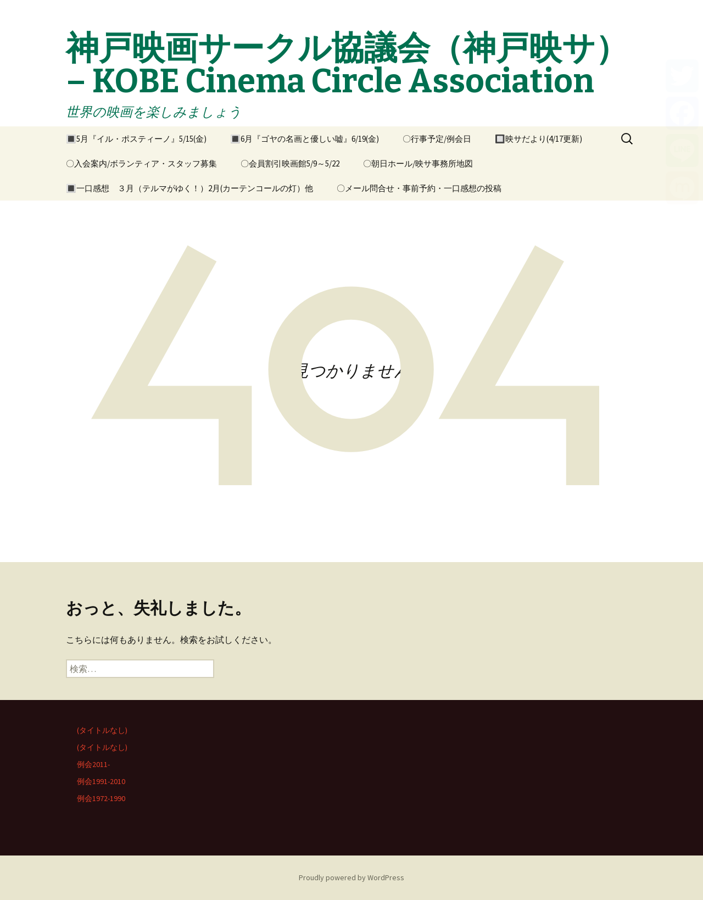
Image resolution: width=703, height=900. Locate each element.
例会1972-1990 (101, 798)
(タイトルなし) (102, 730)
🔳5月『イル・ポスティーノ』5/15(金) (136, 139)
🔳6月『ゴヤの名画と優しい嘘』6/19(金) (304, 139)
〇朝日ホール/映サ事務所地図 (418, 163)
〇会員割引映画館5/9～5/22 (290, 163)
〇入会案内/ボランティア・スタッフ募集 (141, 163)
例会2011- (93, 764)
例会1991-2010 (101, 781)
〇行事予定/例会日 (437, 139)
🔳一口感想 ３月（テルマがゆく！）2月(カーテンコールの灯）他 (189, 188)
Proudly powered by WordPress (351, 877)
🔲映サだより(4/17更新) (538, 139)
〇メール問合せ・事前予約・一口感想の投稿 (419, 188)
